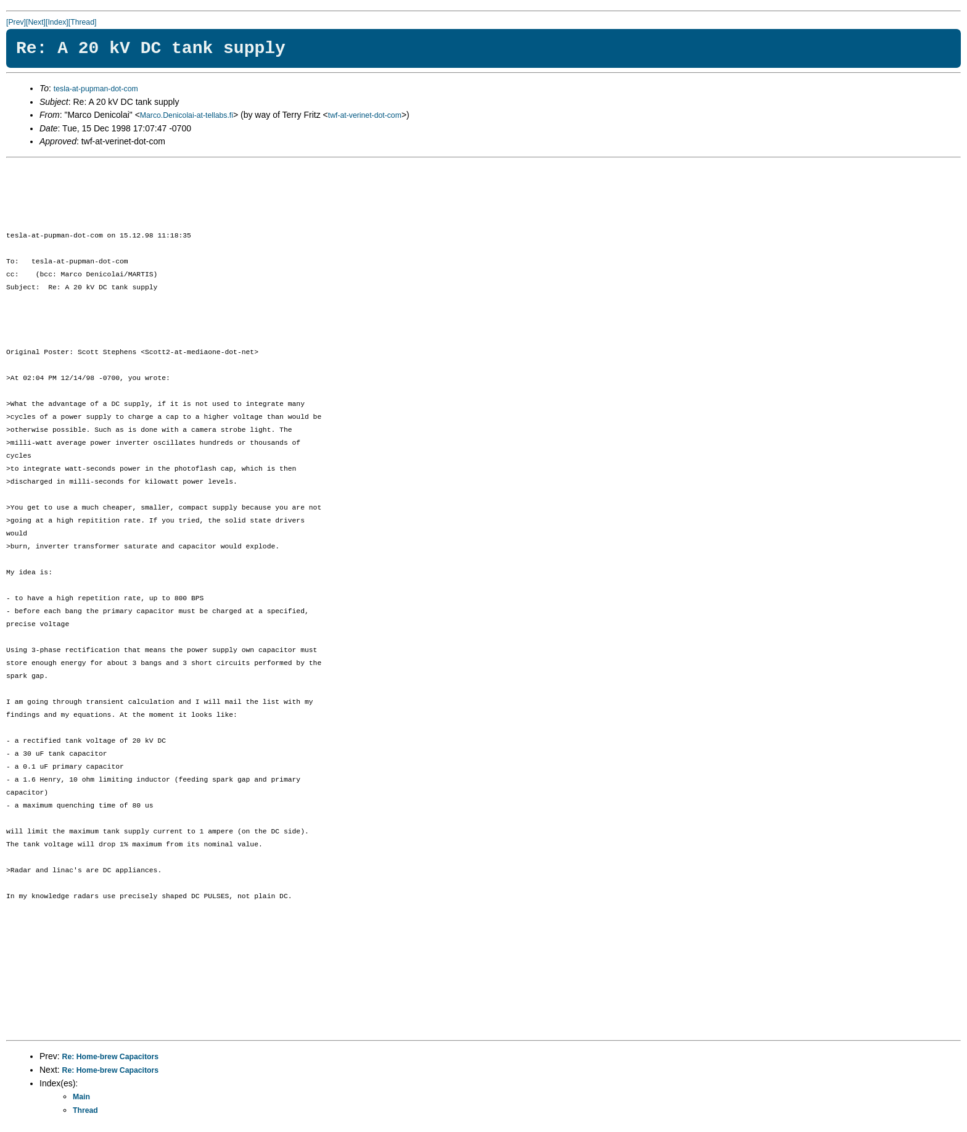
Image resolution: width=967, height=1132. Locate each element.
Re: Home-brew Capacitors (110, 1056)
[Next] (36, 22)
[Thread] (82, 22)
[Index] (57, 22)
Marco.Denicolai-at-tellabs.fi (186, 115)
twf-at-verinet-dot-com (364, 115)
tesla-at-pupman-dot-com (96, 89)
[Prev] (16, 22)
